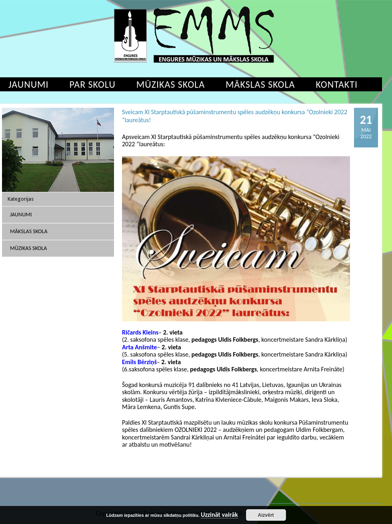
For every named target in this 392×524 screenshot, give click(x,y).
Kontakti (337, 84)
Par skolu (93, 84)
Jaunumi (21, 214)
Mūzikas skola (170, 84)
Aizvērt (266, 515)
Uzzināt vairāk (219, 515)
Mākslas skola (260, 84)
